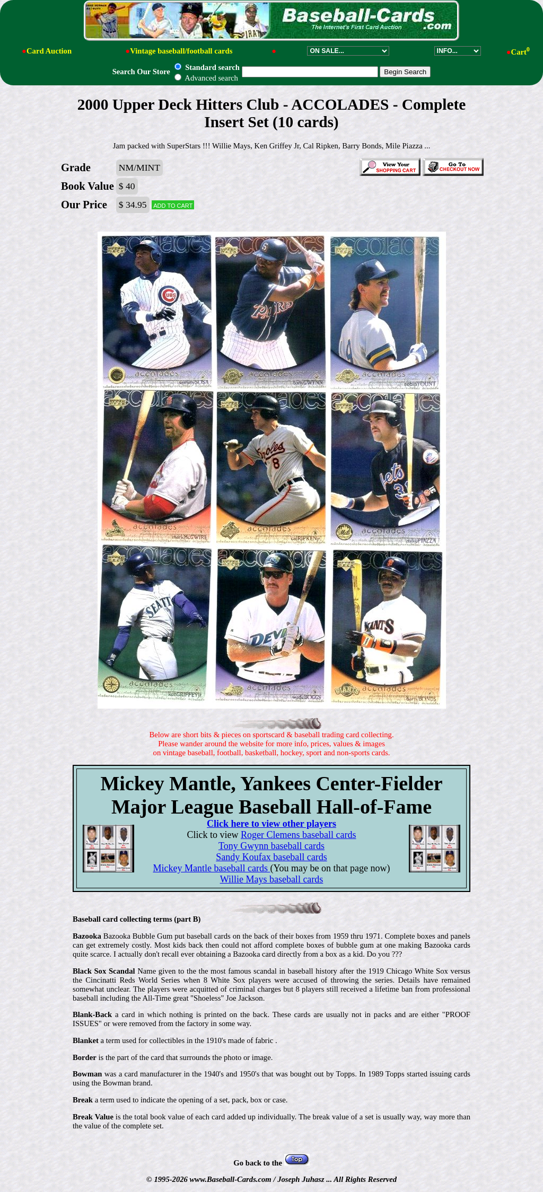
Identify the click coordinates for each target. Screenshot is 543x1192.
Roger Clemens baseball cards (298, 834)
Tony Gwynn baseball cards (271, 846)
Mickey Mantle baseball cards (211, 868)
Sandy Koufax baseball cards (271, 857)
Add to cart (172, 204)
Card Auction (49, 51)
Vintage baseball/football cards (181, 51)
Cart (520, 52)
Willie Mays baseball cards (271, 879)
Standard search (206, 67)
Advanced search (206, 78)
